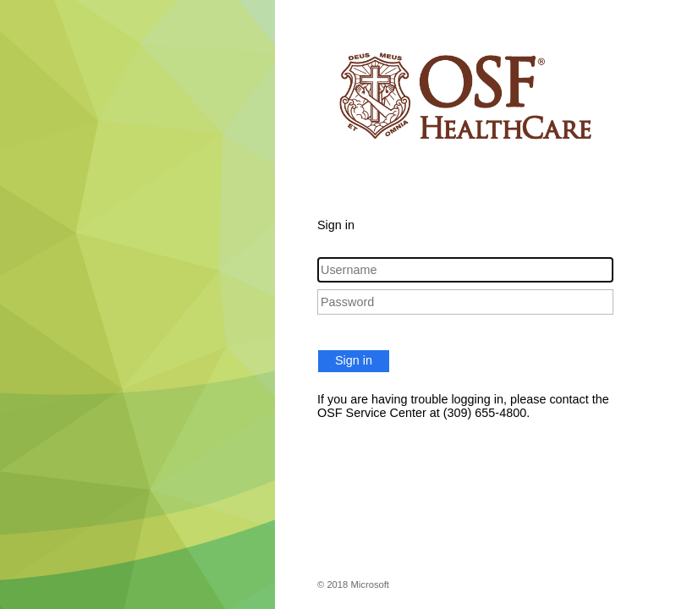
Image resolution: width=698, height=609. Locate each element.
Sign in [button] (353, 360)
